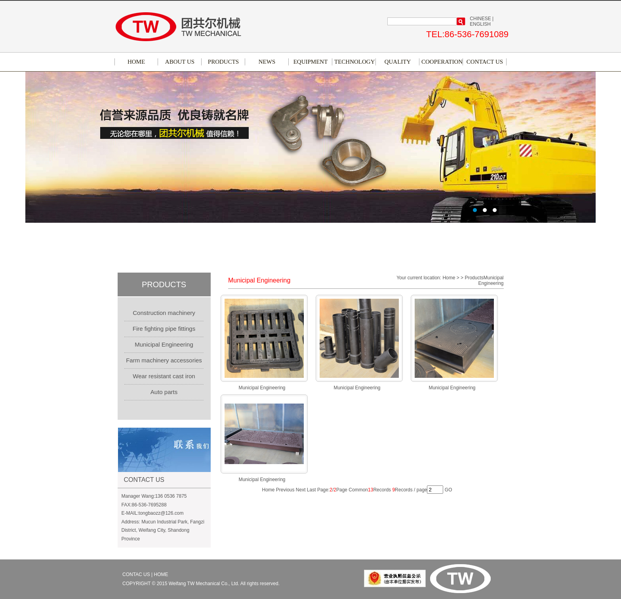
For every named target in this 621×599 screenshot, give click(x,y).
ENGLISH (480, 24)
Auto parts (163, 392)
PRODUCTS (223, 62)
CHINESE (480, 18)
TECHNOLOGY (354, 62)
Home (268, 490)
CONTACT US (485, 62)
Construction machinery (164, 312)
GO (448, 490)
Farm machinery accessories (164, 360)
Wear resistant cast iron (164, 376)
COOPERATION (441, 62)
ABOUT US (179, 62)
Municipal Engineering (164, 344)
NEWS (267, 62)
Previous (285, 490)
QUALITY (398, 62)
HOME (136, 62)
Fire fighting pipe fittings (164, 328)
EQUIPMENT (310, 62)
